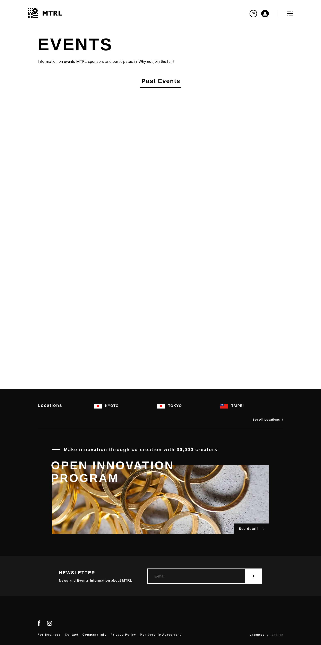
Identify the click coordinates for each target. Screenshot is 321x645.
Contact (72, 634)
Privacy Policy (123, 634)
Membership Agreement (160, 634)
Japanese (257, 634)
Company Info (95, 634)
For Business (49, 634)
